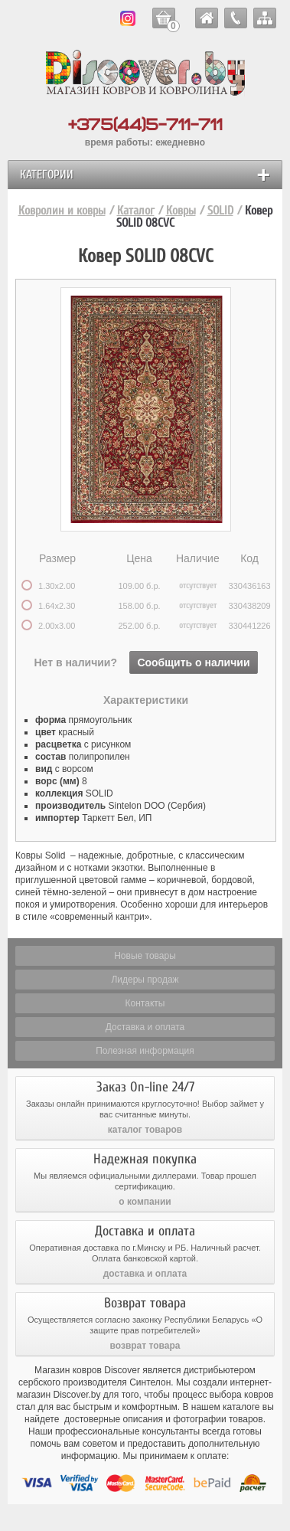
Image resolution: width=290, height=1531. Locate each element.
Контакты (145, 1003)
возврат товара (145, 1345)
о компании (145, 1201)
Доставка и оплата (145, 1027)
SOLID (220, 211)
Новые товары (145, 955)
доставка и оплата (145, 1273)
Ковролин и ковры (62, 211)
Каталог (136, 211)
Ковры (181, 211)
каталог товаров (145, 1129)
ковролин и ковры (206, 18)
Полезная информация (145, 1050)
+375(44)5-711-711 (145, 125)
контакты (235, 18)
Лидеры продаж (144, 979)
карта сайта (264, 18)
